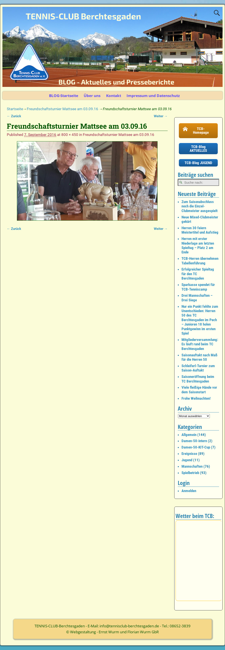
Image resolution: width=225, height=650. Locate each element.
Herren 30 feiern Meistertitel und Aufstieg (199, 230)
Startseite (15, 109)
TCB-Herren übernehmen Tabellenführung (199, 260)
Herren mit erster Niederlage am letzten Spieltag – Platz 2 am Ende (197, 245)
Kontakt (113, 95)
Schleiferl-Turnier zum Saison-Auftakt (198, 368)
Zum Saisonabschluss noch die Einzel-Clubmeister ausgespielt (199, 206)
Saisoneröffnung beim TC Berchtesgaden (197, 378)
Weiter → (160, 116)
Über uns (92, 95)
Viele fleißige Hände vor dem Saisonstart (199, 389)
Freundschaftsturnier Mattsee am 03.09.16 (62, 109)
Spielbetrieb (190, 473)
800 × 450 (69, 134)
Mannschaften (192, 466)
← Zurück (14, 116)
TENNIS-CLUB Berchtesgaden (83, 16)
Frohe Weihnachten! (195, 398)
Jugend (186, 460)
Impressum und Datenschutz (153, 95)
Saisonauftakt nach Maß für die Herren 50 (199, 357)
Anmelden (188, 491)
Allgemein (188, 434)
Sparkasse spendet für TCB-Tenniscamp (198, 286)
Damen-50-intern (194, 441)
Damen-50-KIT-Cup (195, 447)
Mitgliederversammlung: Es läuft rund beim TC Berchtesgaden (199, 344)
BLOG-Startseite (63, 95)
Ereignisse (189, 453)
